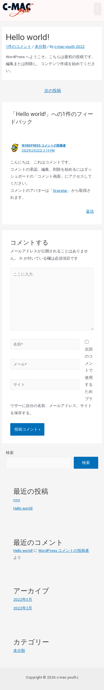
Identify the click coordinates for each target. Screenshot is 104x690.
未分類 (40, 46)
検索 (10, 452)
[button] (97, 9)
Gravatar (60, 190)
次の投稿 (52, 90)
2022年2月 (22, 608)
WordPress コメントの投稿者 (44, 145)
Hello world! (23, 508)
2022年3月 (22, 599)
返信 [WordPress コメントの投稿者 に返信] (90, 211)
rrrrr (16, 500)
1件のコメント (18, 46)
